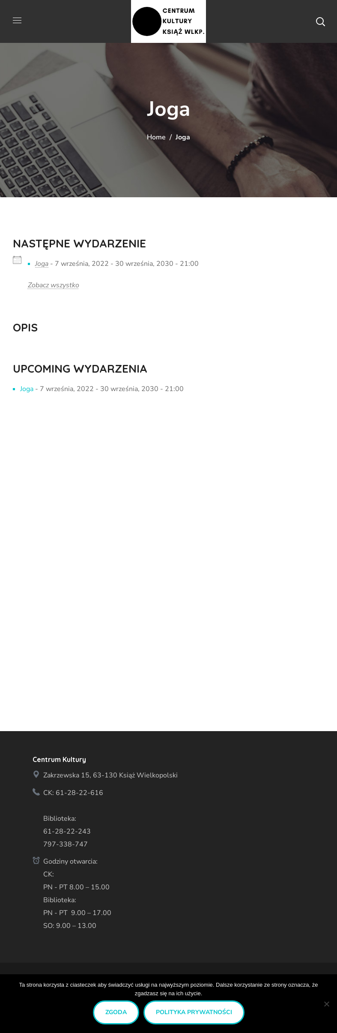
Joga (41, 263)
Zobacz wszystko (53, 285)
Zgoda (116, 1012)
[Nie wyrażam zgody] (326, 1004)
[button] (320, 21)
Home (156, 137)
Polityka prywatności (194, 1012)
